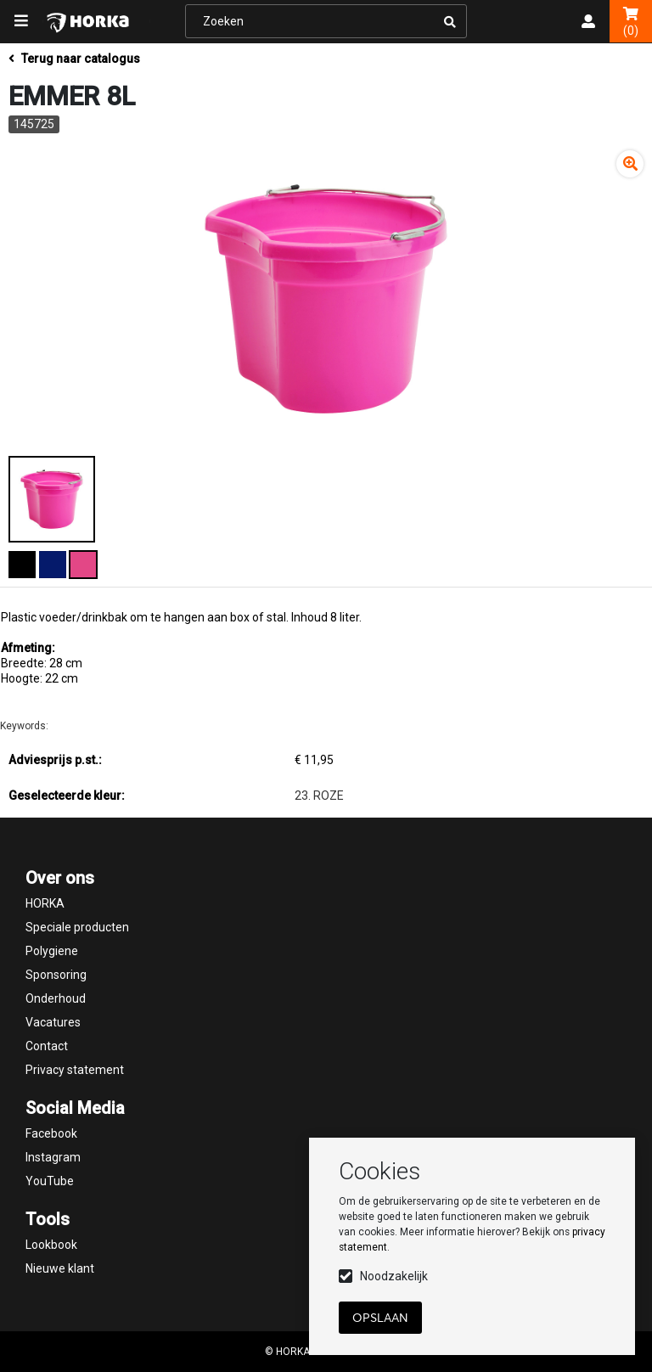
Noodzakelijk (394, 1276)
